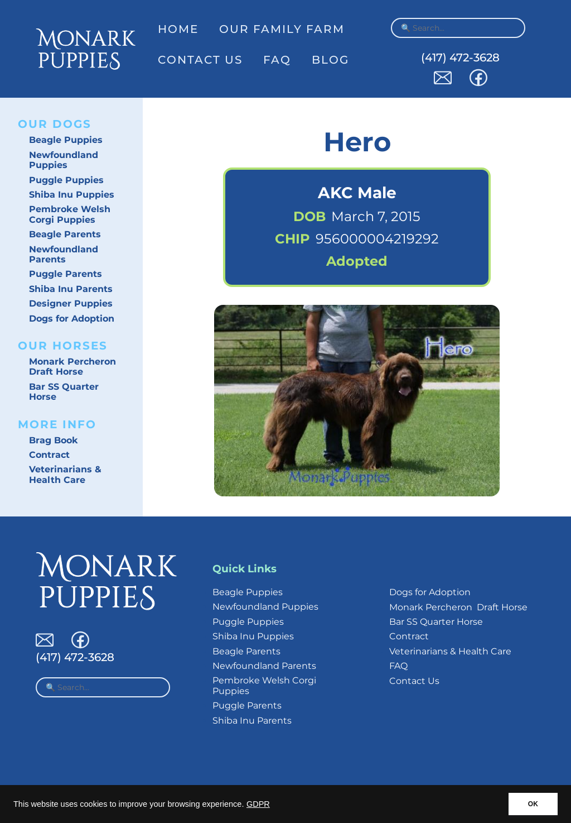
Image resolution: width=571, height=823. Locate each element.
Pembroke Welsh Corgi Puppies (69, 214)
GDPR (258, 804)
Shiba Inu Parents (71, 289)
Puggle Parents (65, 274)
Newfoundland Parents (63, 254)
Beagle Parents (65, 234)
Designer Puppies (71, 303)
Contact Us (200, 59)
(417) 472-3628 (460, 57)
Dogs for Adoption (71, 318)
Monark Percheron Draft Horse (72, 366)
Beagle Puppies (66, 140)
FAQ (277, 59)
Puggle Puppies (66, 180)
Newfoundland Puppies (63, 160)
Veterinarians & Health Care (65, 474)
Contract (49, 454)
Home (178, 29)
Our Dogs (54, 124)
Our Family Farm (282, 29)
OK (533, 804)
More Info (57, 424)
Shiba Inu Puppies (71, 194)
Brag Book (53, 440)
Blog (330, 59)
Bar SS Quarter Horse (64, 391)
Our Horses (63, 345)
